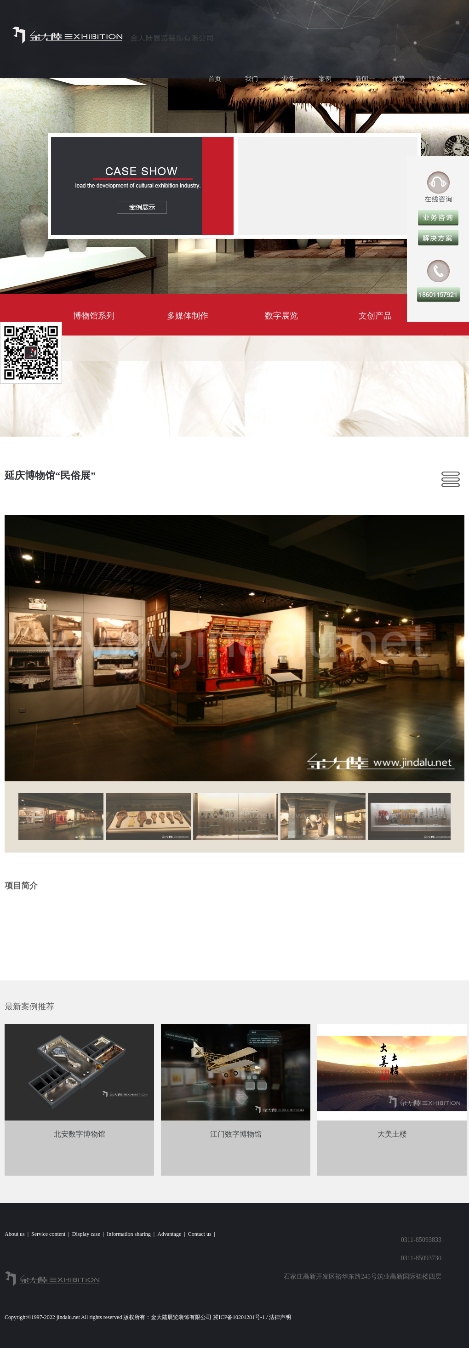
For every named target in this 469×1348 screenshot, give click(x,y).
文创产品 (375, 315)
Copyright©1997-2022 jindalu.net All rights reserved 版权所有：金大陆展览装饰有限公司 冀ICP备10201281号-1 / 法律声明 (149, 1317)
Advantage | (172, 1234)
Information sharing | (132, 1234)
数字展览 (281, 315)
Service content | (51, 1234)
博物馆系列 (93, 315)
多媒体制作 (187, 315)
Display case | (89, 1234)
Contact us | (203, 1234)
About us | (18, 1234)
